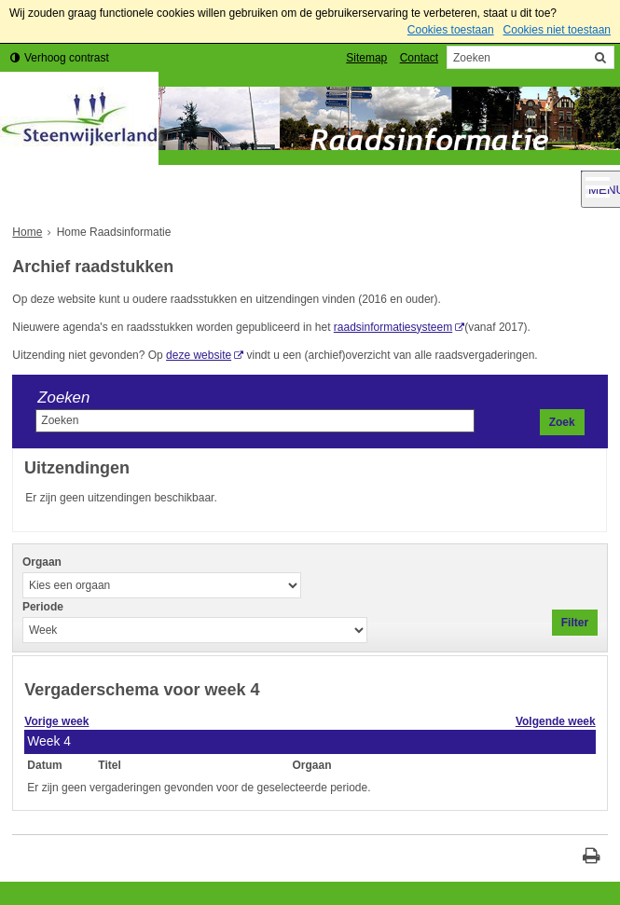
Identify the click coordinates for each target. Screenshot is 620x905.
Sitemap (366, 57)
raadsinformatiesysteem (393, 327)
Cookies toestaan (450, 29)
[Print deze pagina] (591, 858)
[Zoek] (600, 57)
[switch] (59, 58)
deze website (198, 355)
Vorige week (56, 721)
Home (27, 232)
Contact (419, 57)
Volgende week (556, 721)
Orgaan (42, 562)
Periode (42, 606)
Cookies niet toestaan (557, 29)
